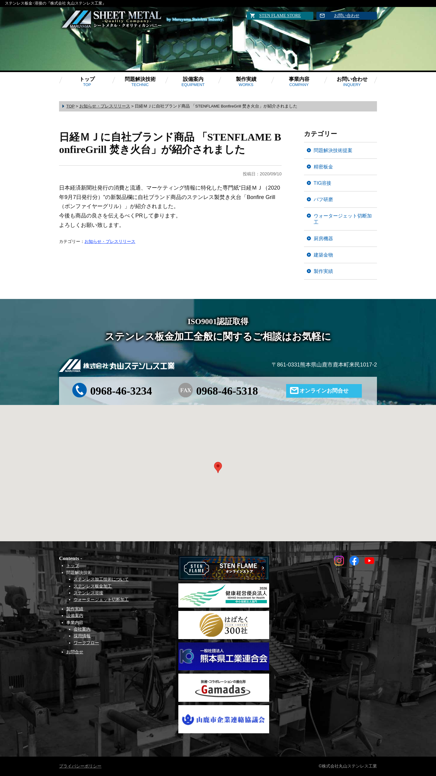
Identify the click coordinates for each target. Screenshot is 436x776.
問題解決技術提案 (333, 150)
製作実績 (246, 81)
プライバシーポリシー (80, 766)
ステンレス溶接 (88, 592)
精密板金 (323, 166)
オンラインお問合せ (323, 391)
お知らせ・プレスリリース (109, 241)
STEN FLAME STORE (280, 15)
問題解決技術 (140, 81)
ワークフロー (86, 642)
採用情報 (82, 635)
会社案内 (82, 629)
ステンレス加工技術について (101, 579)
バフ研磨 (323, 199)
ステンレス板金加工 (93, 586)
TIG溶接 (323, 183)
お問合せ (74, 651)
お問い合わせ (346, 15)
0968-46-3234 (121, 391)
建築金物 (323, 254)
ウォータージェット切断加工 (343, 219)
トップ (87, 81)
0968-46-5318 (227, 391)
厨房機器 (323, 238)
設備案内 (192, 81)
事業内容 (299, 81)
